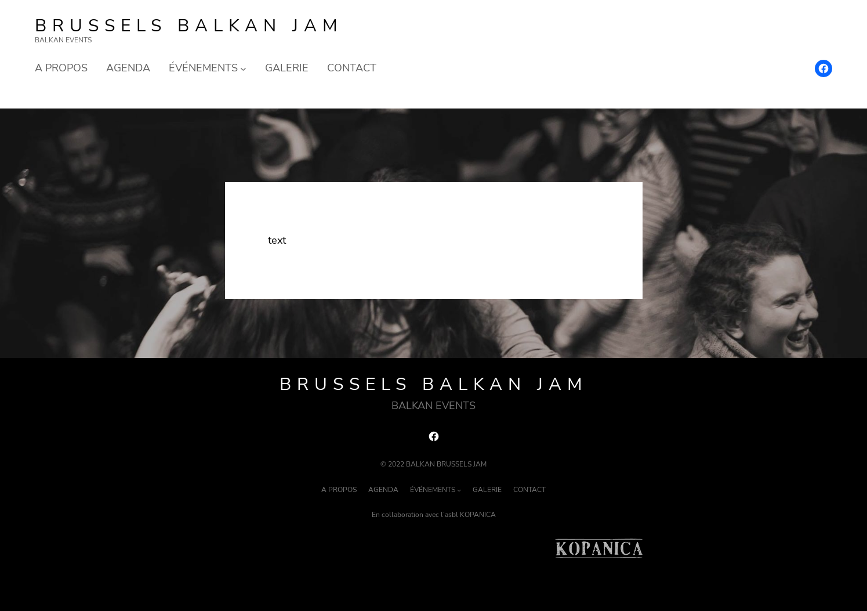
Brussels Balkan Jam (189, 26)
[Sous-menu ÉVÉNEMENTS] (243, 68)
